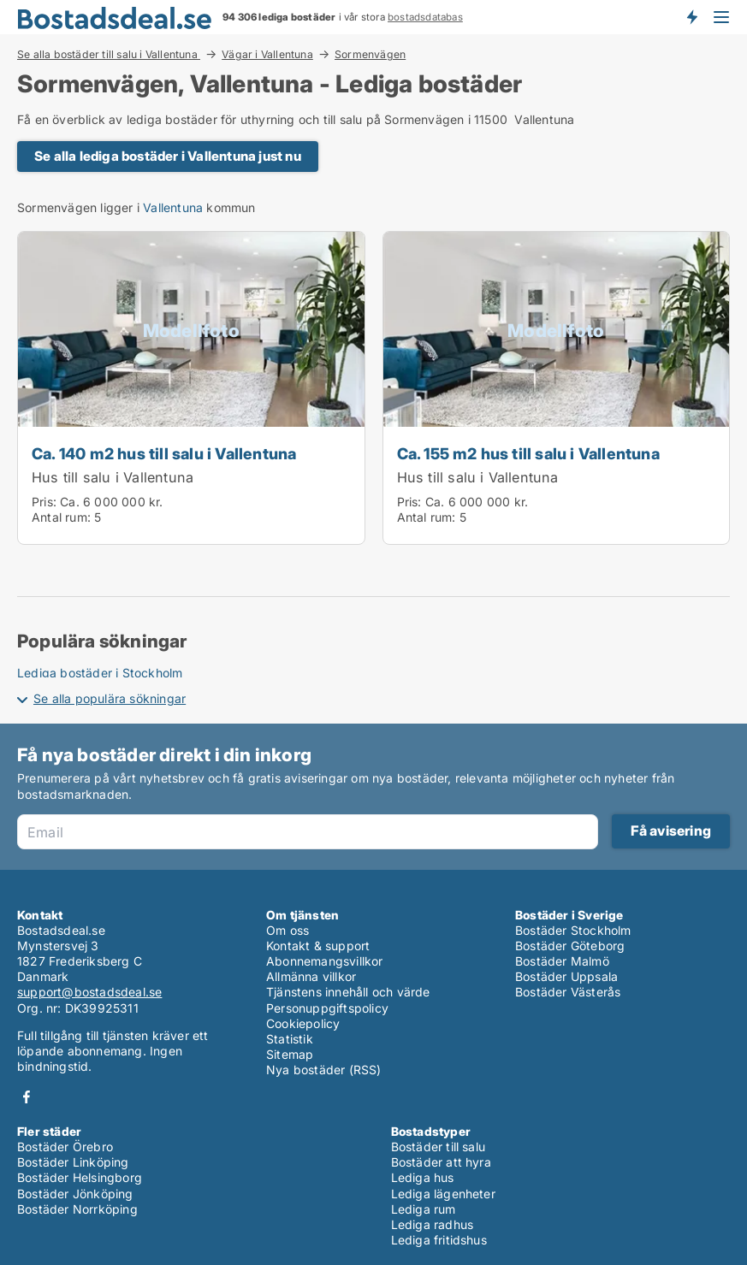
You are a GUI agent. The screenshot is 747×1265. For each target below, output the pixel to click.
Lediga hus (422, 1177)
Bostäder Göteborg (570, 945)
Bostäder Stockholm (573, 930)
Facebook (26, 1097)
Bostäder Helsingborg (79, 1177)
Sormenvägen (370, 55)
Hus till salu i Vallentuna (112, 477)
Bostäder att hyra (441, 1162)
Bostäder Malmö (562, 961)
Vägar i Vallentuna (267, 54)
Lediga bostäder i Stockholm (99, 672)
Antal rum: (61, 517)
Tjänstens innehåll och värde (348, 991)
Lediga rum (423, 1209)
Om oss (287, 930)
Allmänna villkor (311, 976)
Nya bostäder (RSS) (324, 1069)
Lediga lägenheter (443, 1193)
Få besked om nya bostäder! (691, 17)
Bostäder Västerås (567, 991)
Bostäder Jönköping (75, 1193)
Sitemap (289, 1054)
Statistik (289, 1039)
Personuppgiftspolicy (327, 1008)
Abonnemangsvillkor (324, 961)
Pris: (46, 501)
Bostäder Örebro (65, 1146)
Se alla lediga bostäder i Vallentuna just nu (167, 156)
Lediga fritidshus (439, 1239)
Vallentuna (173, 207)
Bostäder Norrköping (77, 1209)
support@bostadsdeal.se (89, 991)
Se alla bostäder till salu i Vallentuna (108, 54)
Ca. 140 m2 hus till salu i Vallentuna (164, 453)
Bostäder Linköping (73, 1162)
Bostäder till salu (438, 1146)
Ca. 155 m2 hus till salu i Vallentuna (528, 453)
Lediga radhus (432, 1224)
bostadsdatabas (425, 17)
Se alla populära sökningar (109, 698)
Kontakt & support (318, 945)
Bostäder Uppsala (566, 976)
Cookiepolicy (303, 1023)
